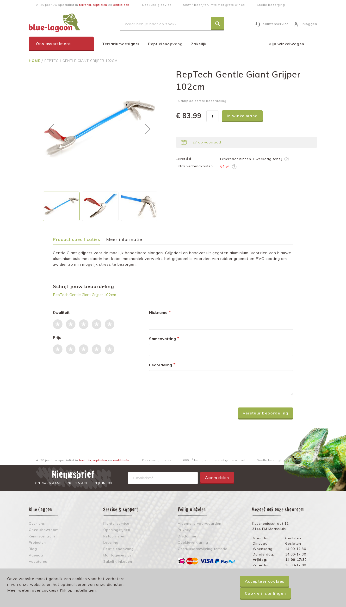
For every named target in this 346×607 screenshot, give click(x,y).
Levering (110, 542)
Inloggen (309, 24)
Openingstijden (116, 530)
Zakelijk (198, 43)
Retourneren (114, 536)
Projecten (37, 542)
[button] (51, 129)
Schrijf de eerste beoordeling (202, 101)
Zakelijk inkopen (117, 561)
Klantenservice (276, 24)
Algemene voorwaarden (199, 523)
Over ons (37, 523)
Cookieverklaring (193, 542)
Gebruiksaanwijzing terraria (203, 549)
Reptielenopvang (165, 43)
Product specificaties (76, 239)
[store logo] (54, 22)
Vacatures (38, 561)
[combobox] (172, 24)
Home (35, 60)
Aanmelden (217, 477)
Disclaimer (187, 536)
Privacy (184, 530)
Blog (33, 549)
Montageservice (117, 555)
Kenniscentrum (42, 536)
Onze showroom (44, 530)
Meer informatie (124, 239)
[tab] (79, 241)
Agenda (36, 555)
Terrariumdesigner (121, 43)
